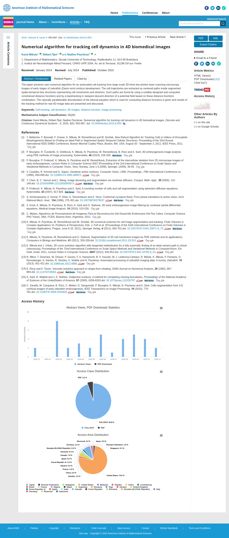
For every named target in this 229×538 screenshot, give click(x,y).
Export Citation (208, 44)
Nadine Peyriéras (78, 54)
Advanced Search (216, 19)
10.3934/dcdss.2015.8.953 (77, 37)
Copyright (54, 528)
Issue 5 (43, 37)
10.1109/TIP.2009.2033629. (55, 292)
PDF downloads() (206, 79)
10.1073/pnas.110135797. (124, 280)
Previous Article (155, 37)
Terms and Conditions (199, 528)
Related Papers (63, 78)
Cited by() (200, 82)
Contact (145, 528)
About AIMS (13, 528)
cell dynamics (58, 109)
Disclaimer (75, 528)
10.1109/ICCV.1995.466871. (70, 175)
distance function (90, 109)
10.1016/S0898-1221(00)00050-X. (59, 183)
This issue (135, 37)
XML (215, 38)
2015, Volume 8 (29, 37)
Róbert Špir (50, 54)
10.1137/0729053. (50, 272)
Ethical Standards (169, 528)
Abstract (36, 78)
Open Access (123, 528)
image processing (111, 109)
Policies (34, 528)
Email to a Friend (206, 58)
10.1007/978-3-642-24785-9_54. (142, 252)
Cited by (82, 78)
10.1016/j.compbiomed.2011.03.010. (119, 240)
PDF (201, 38)
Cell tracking (42, 109)
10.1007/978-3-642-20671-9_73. (149, 228)
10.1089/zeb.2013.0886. (67, 263)
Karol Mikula (29, 54)
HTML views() (202, 75)
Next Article (178, 37)
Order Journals (98, 528)
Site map (83, 533)
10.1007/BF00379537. (96, 200)
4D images (73, 109)
